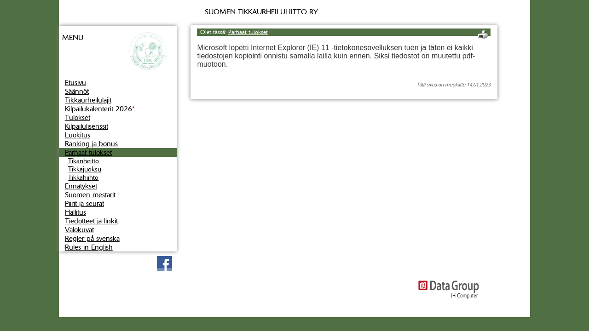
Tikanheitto (83, 161)
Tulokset (77, 117)
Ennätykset (81, 186)
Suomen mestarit (90, 194)
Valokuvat (79, 229)
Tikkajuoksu (84, 169)
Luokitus (77, 135)
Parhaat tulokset (88, 152)
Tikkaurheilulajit (88, 100)
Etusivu (75, 82)
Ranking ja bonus (91, 143)
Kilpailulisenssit (86, 126)
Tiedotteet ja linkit (91, 221)
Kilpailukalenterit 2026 (100, 108)
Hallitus (75, 212)
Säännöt (77, 91)
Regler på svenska (92, 238)
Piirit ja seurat (84, 203)
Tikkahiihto (83, 177)
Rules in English (89, 247)
